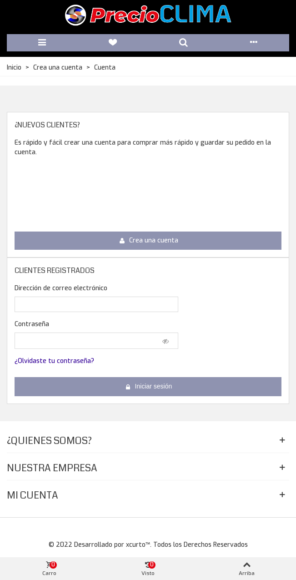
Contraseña (32, 324)
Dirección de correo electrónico (61, 288)
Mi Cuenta (32, 495)
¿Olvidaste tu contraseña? (54, 361)
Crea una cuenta (148, 240)
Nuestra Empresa (52, 468)
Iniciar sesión (148, 386)
